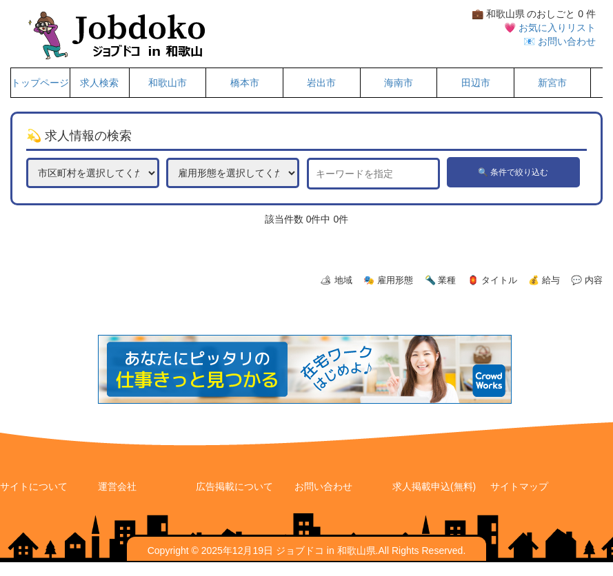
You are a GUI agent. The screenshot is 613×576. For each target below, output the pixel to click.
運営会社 (117, 486)
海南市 (398, 82)
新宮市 (552, 82)
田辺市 (475, 82)
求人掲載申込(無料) (434, 486)
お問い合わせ (323, 486)
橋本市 (244, 82)
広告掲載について (234, 486)
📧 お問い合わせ (559, 41)
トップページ (40, 82)
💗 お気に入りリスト (550, 27)
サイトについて (34, 486)
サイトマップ (519, 486)
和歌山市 (167, 82)
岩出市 (321, 82)
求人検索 (99, 82)
